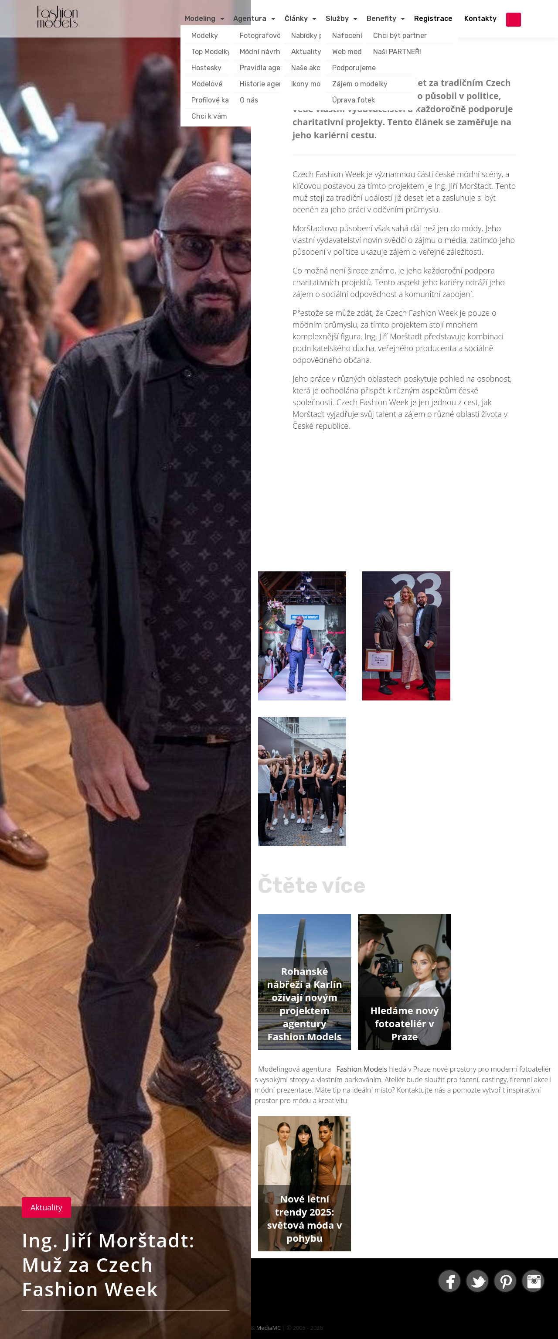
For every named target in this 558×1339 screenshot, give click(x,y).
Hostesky (206, 68)
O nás (249, 100)
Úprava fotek (353, 100)
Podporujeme (354, 68)
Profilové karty (214, 100)
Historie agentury (268, 84)
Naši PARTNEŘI (397, 52)
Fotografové (260, 35)
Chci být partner (400, 35)
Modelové (206, 84)
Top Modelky (211, 52)
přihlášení (513, 20)
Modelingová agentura (295, 1069)
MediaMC (268, 1328)
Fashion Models (362, 1069)
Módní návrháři (264, 52)
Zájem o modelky (360, 84)
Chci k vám (209, 116)
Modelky (204, 35)
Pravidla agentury (269, 68)
